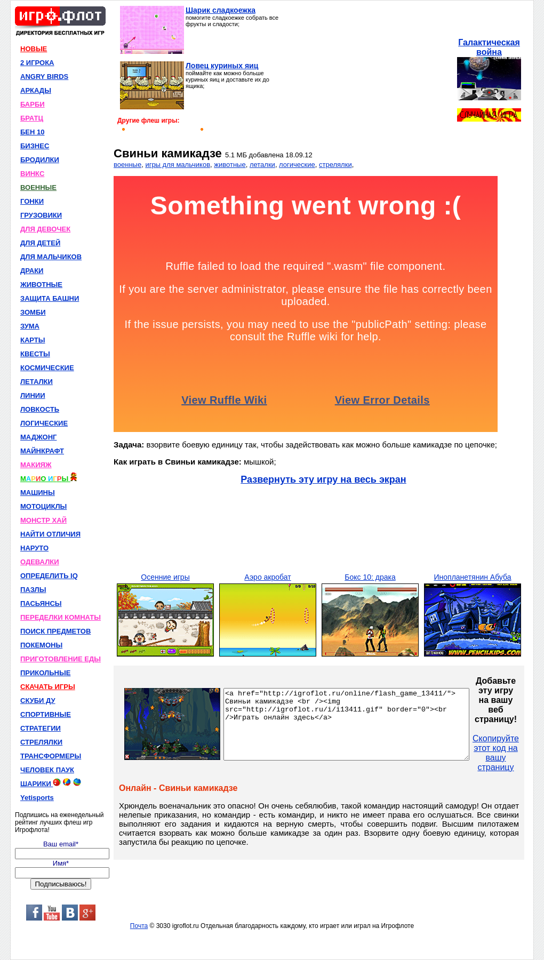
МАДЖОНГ (38, 437)
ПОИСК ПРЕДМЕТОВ (55, 631)
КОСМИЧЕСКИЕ (47, 368)
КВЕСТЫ (35, 354)
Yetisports (37, 798)
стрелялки (335, 165)
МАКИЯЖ (36, 465)
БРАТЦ (31, 118)
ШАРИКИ (50, 783)
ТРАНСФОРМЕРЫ (50, 756)
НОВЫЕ (33, 49)
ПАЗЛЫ (33, 590)
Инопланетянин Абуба (472, 577)
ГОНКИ (32, 201)
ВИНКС (32, 174)
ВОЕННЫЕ (38, 187)
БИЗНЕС (34, 146)
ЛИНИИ (32, 395)
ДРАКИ (31, 271)
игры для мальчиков (177, 165)
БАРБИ (32, 104)
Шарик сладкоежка (220, 10)
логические (297, 165)
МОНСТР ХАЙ (43, 520)
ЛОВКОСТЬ (39, 409)
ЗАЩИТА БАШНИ (49, 298)
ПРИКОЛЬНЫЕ (45, 673)
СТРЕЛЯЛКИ (41, 742)
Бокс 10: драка (370, 577)
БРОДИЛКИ (39, 160)
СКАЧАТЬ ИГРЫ (47, 687)
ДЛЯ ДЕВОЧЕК (45, 229)
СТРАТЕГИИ (40, 728)
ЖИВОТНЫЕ (41, 285)
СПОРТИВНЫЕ (45, 714)
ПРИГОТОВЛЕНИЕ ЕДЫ (60, 659)
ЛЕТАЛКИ (36, 382)
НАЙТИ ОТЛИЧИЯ (50, 534)
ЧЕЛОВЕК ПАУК (47, 770)
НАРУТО (34, 548)
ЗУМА (29, 326)
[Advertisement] (367, 72)
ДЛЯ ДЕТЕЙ (40, 243)
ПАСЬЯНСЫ (41, 603)
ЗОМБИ (33, 312)
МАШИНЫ (37, 493)
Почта (139, 926)
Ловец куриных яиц (222, 65)
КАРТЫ (32, 340)
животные (229, 165)
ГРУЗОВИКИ (41, 215)
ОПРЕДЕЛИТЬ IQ (49, 576)
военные (127, 165)
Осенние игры (165, 577)
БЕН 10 (32, 132)
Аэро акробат (267, 577)
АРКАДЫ (35, 90)
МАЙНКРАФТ (42, 451)
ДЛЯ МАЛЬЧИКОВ (51, 257)
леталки (262, 165)
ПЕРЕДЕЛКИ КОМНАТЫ (60, 617)
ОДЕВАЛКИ (39, 562)
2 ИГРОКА (37, 63)
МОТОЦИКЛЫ (43, 506)
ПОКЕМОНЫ (41, 645)
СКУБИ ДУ (37, 701)
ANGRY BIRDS (44, 77)
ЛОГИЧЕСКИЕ (44, 423)
